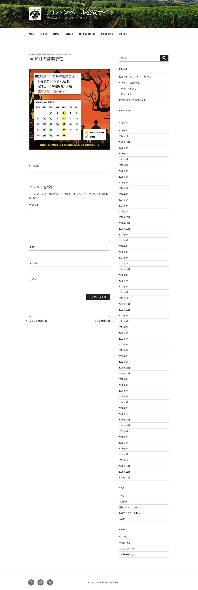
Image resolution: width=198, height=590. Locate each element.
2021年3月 (124, 350)
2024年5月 (124, 200)
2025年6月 (124, 159)
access (69, 34)
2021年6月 (124, 333)
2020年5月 (124, 391)
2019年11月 (124, 425)
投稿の (124, 543)
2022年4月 (124, 292)
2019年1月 (124, 460)
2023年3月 (124, 257)
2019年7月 (124, 437)
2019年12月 (124, 419)
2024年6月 (124, 194)
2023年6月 (124, 240)
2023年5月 (124, 246)
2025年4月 (124, 171)
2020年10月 (124, 373)
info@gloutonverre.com (59, 54)
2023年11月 (124, 223)
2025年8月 (124, 148)
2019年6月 (124, 443)
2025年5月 (124, 165)
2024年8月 (124, 188)
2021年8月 (124, 321)
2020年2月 (124, 408)
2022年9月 (124, 275)
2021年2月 (124, 356)
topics (44, 34)
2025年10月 (124, 142)
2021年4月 (124, 344)
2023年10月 (124, 229)
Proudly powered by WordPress (103, 582)
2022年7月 (124, 281)
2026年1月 (124, 136)
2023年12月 (124, 217)
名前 (32, 247)
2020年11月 (124, 367)
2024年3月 (124, 206)
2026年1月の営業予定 (129, 82)
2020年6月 (124, 385)
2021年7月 (124, 327)
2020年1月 (124, 414)
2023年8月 (124, 234)
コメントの (127, 548)
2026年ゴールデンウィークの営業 (135, 77)
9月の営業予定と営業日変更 (132, 100)
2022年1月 (124, 298)
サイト (33, 279)
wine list (123, 34)
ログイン (123, 537)
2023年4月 (124, 252)
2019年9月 (124, 431)
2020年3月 (124, 402)
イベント (123, 496)
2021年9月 (124, 315)
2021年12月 (124, 304)
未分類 (36, 166)
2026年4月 (124, 130)
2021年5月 (124, 339)
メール (33, 263)
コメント (34, 205)
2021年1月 (124, 362)
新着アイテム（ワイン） (130, 507)
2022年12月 (124, 269)
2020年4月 (124, 396)
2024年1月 (124, 211)
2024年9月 (124, 182)
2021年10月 (124, 310)
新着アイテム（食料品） (130, 513)
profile (56, 34)
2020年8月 (124, 379)
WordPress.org (126, 554)
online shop (107, 34)
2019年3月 (124, 454)
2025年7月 (124, 153)
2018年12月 (124, 466)
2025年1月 (124, 177)
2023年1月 (124, 263)
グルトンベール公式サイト (80, 12)
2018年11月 (124, 472)
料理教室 (123, 501)
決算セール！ (125, 94)
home (31, 34)
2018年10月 (124, 477)
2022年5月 (124, 286)
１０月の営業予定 (127, 88)
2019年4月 (124, 448)
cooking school (87, 34)
